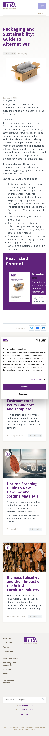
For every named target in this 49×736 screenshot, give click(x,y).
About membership (11, 659)
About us (7, 638)
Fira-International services (10, 682)
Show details (36, 379)
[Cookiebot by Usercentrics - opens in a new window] (35, 340)
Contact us (7, 643)
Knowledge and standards (9, 664)
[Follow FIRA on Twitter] (22, 715)
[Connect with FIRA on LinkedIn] (26, 715)
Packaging (22, 53)
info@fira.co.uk (27, 709)
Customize (25, 394)
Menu (40, 13)
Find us (6, 647)
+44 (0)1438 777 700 (26, 705)
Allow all (24, 387)
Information (9, 53)
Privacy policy (9, 651)
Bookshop (7, 669)
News (5, 674)
